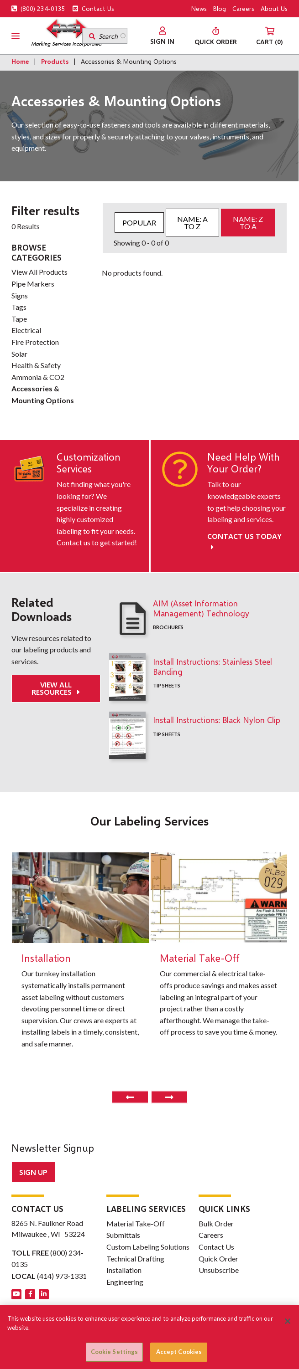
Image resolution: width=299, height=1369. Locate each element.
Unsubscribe (219, 1270)
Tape (19, 318)
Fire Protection (35, 342)
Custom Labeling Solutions (147, 1246)
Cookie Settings (114, 1351)
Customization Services (89, 463)
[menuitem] (162, 35)
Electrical (26, 330)
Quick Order (218, 1258)
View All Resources (52, 688)
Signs (19, 295)
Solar (19, 353)
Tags (18, 307)
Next (169, 1097)
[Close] (288, 1321)
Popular (139, 222)
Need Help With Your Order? (243, 463)
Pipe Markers (32, 283)
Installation (124, 1270)
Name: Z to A (248, 223)
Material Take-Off (135, 1223)
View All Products (39, 271)
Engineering (124, 1281)
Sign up (33, 1172)
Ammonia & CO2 (37, 377)
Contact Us (93, 8)
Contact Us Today (244, 541)
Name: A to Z (192, 223)
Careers (243, 8)
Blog (219, 8)
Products (54, 61)
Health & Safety (36, 365)
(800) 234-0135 (38, 8)
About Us (274, 8)
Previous (130, 1097)
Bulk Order (216, 1223)
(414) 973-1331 (62, 1276)
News (199, 8)
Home (20, 61)
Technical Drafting (135, 1258)
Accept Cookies (179, 1351)
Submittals (123, 1235)
